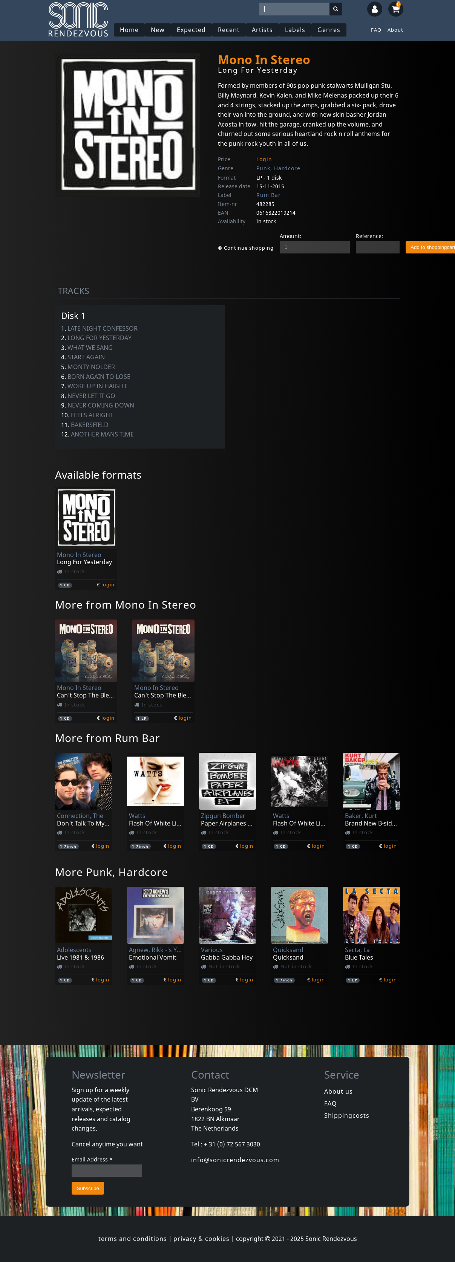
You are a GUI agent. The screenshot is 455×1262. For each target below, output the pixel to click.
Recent (229, 30)
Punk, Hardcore (278, 168)
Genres (328, 30)
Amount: (290, 236)
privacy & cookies (201, 1239)
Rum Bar (268, 194)
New (158, 30)
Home (129, 30)
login (108, 584)
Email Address (92, 1159)
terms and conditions (132, 1239)
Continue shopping (246, 247)
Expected (191, 30)
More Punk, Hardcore (111, 872)
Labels (295, 30)
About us (338, 1091)
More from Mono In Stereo (125, 604)
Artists (262, 30)
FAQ (376, 29)
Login (264, 159)
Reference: (369, 236)
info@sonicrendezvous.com (235, 1160)
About (395, 29)
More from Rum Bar (107, 738)
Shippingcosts (346, 1115)
